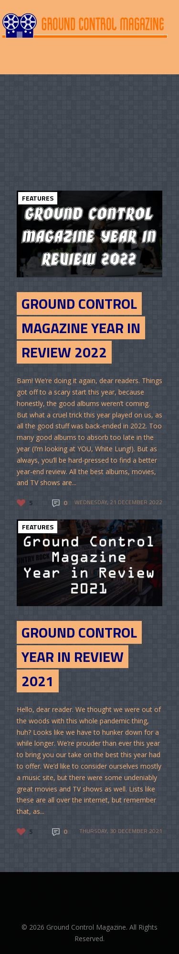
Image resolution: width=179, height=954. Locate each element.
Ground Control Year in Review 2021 (79, 656)
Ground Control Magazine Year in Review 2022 (80, 328)
